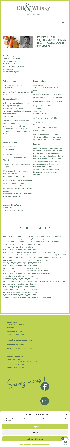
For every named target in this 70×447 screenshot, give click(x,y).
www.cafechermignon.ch (12, 72)
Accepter (35, 426)
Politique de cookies (25, 444)
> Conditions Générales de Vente (19, 340)
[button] (67, 414)
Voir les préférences (35, 439)
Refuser (35, 433)
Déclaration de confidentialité (40, 444)
